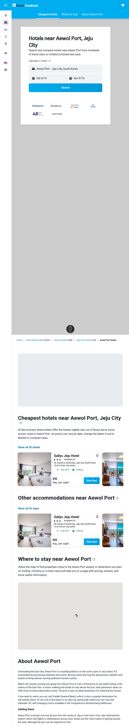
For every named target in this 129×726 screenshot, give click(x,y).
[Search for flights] (5, 15)
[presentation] (20, 422)
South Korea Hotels (34, 340)
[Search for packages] (5, 36)
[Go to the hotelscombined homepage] (25, 5)
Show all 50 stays (28, 508)
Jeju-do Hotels (60, 340)
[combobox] (40, 61)
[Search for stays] (5, 22)
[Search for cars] (5, 29)
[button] (5, 5)
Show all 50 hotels (29, 447)
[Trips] (5, 53)
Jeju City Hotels (83, 340)
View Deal (92, 480)
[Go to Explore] (5, 43)
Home (19, 340)
